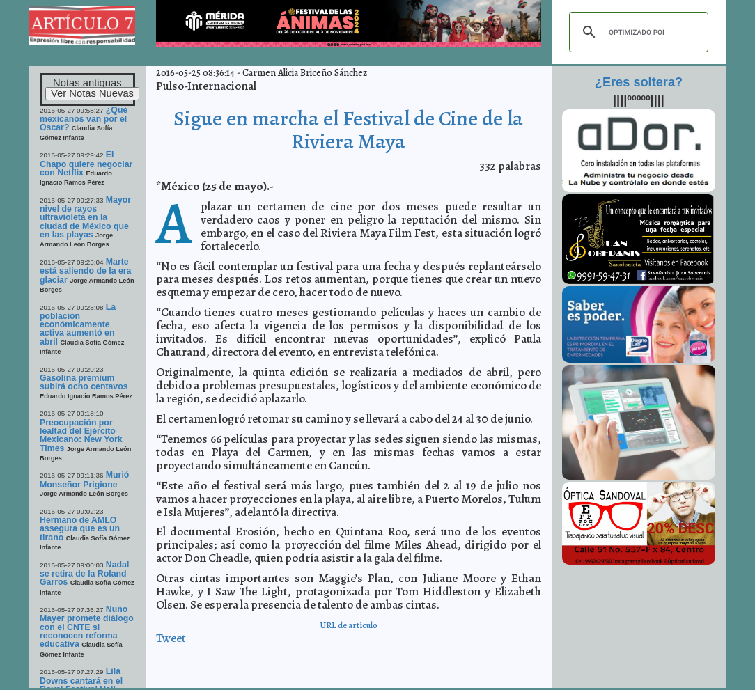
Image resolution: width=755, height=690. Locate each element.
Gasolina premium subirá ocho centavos (84, 382)
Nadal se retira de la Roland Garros (84, 574)
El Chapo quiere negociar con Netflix (86, 164)
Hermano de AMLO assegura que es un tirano (80, 528)
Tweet (171, 638)
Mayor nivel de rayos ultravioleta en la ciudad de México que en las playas (85, 217)
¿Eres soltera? (639, 82)
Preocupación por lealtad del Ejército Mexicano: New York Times (81, 435)
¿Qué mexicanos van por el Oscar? (83, 119)
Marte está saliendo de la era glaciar (85, 271)
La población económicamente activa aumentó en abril (78, 324)
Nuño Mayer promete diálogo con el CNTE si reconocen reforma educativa (87, 626)
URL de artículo (349, 625)
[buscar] (636, 32)
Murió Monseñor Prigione (84, 479)
